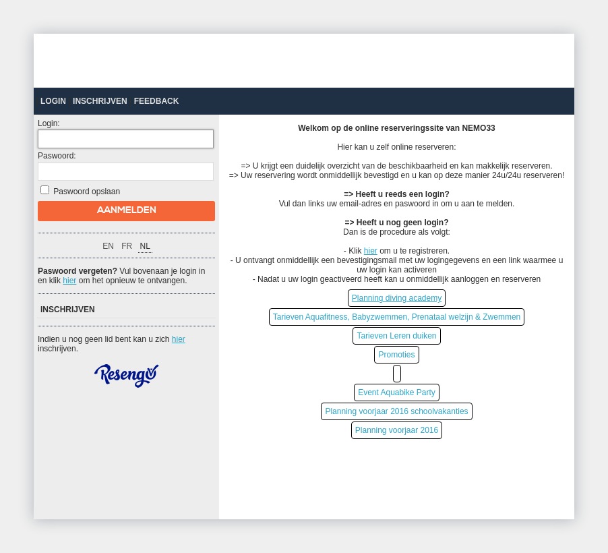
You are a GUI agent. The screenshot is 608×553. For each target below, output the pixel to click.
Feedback (156, 101)
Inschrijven (100, 101)
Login (53, 101)
